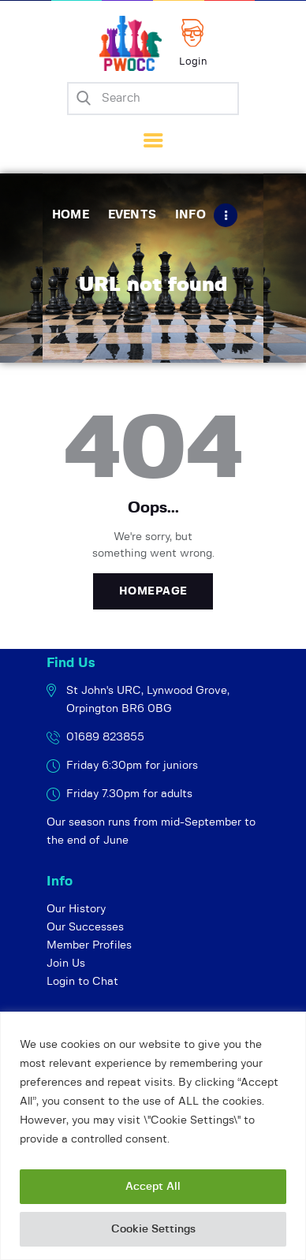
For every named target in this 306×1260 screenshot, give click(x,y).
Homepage (153, 591)
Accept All (153, 1186)
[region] (153, 1136)
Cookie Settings (153, 1229)
